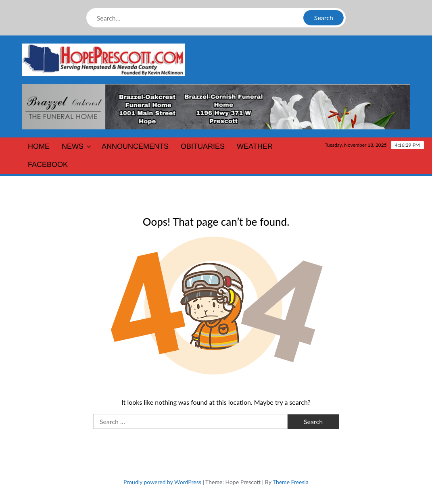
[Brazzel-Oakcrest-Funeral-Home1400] (216, 106)
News (72, 146)
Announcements (135, 146)
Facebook (48, 164)
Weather (255, 146)
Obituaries (203, 146)
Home (39, 146)
